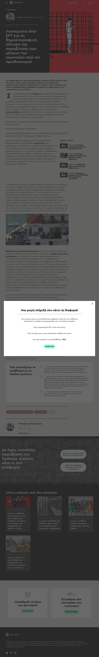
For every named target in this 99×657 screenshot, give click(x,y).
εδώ (64, 339)
